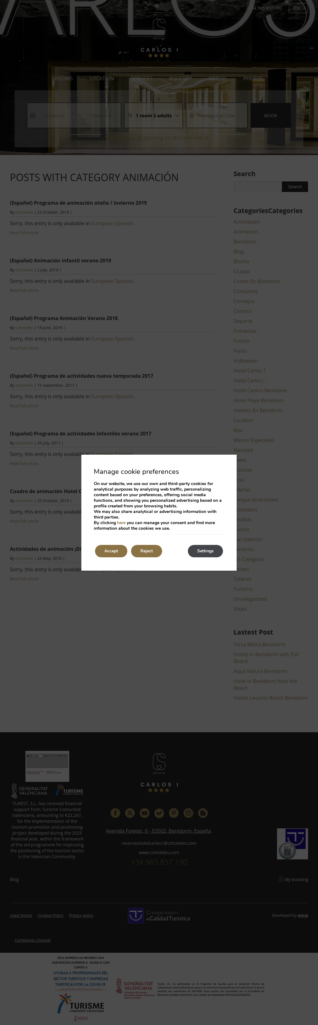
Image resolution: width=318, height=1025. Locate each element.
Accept (111, 551)
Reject (146, 551)
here (121, 523)
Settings (205, 551)
